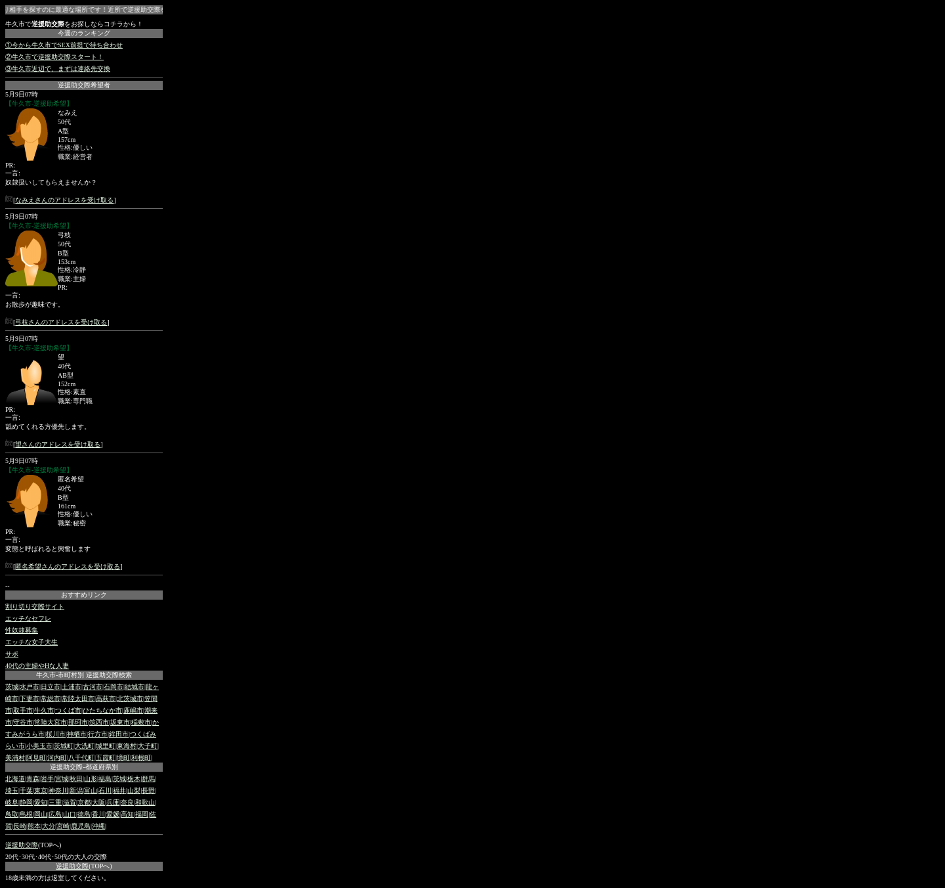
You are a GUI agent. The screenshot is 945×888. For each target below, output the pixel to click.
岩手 (47, 778)
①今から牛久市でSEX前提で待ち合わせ (64, 45)
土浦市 (71, 686)
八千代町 (81, 757)
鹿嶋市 (133, 710)
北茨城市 (130, 698)
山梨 (133, 790)
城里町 (106, 745)
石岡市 (113, 686)
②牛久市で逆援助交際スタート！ (54, 56)
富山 (90, 790)
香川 (98, 814)
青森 (32, 778)
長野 (148, 790)
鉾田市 (119, 734)
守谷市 (23, 722)
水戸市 (29, 686)
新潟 (76, 790)
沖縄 (98, 826)
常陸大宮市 (50, 722)
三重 (55, 802)
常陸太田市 (78, 698)
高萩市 (106, 698)
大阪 (98, 802)
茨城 (11, 686)
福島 (105, 778)
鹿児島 (81, 826)
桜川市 (56, 734)
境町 (123, 757)
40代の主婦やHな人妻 (37, 665)
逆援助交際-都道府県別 (83, 766)
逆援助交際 (21, 845)
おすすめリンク (84, 594)
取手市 (23, 710)
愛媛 (112, 814)
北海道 (15, 778)
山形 (90, 778)
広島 (55, 814)
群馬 (148, 778)
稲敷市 (141, 722)
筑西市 (99, 722)
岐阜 (11, 802)
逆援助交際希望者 (84, 85)
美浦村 (15, 757)
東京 (40, 790)
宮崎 (63, 826)
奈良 (127, 802)
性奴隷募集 (21, 630)
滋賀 (69, 802)
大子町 (148, 745)
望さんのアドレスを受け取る (57, 444)
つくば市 (68, 710)
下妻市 (29, 698)
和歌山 (145, 802)
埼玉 (11, 790)
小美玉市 (39, 745)
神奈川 (58, 790)
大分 (48, 826)
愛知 (40, 802)
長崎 (19, 826)
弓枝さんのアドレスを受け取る (61, 322)
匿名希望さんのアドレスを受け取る (67, 566)
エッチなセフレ (28, 618)
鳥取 (11, 814)
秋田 (76, 778)
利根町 (141, 757)
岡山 (40, 814)
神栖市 (77, 734)
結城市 (134, 686)
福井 (119, 790)
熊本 (34, 826)
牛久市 (44, 710)
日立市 (50, 686)
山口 (69, 814)
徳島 (84, 814)
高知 (127, 814)
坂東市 (120, 722)
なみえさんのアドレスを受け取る (64, 200)
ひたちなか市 (102, 710)
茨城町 (64, 745)
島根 (26, 814)
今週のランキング (84, 33)
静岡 (26, 802)
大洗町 (84, 745)
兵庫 (112, 802)
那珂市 (78, 722)
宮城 (61, 778)
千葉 (26, 790)
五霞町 (106, 757)
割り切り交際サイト (34, 606)
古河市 (92, 686)
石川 (105, 790)
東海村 (126, 745)
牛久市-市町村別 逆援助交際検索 (84, 674)
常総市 (50, 698)
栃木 (133, 778)
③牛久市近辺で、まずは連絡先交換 (57, 68)
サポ (11, 653)
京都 (84, 802)
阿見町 (36, 757)
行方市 (98, 734)
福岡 (141, 814)
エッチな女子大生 (31, 642)
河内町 (57, 757)
